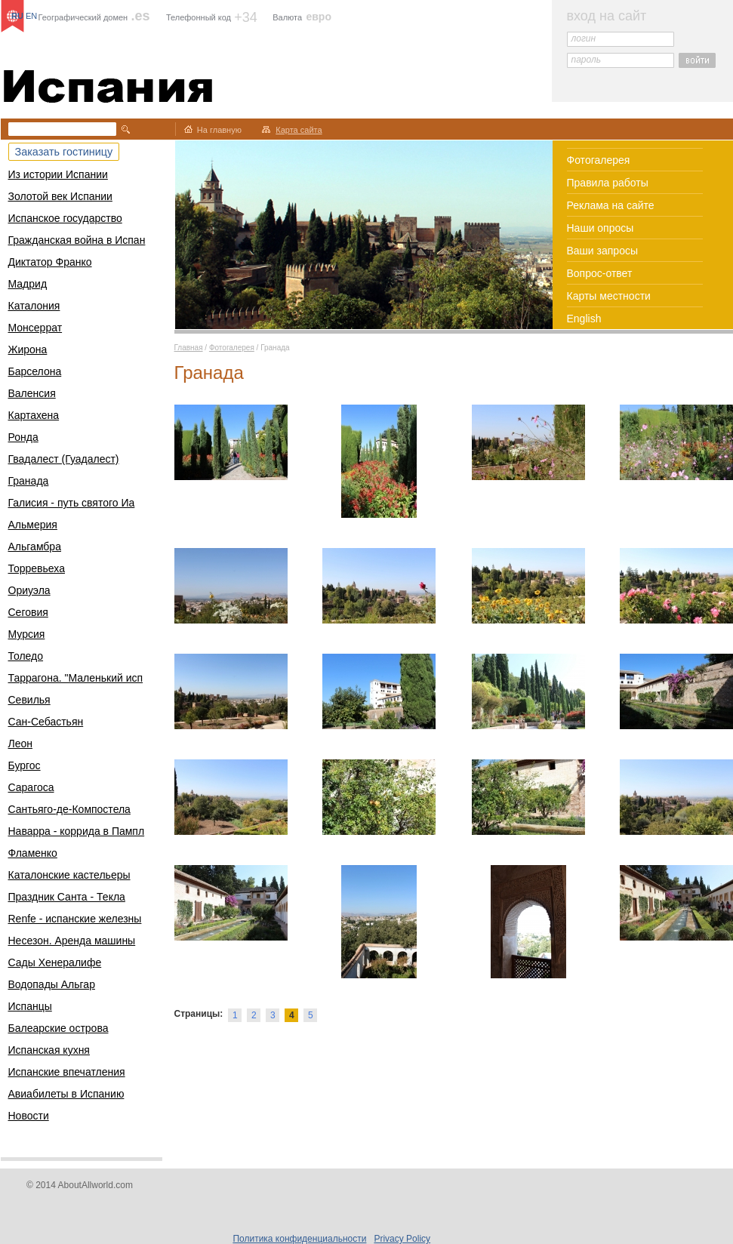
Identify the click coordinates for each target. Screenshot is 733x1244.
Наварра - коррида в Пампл (76, 831)
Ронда (23, 437)
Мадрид (28, 284)
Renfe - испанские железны (75, 919)
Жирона (28, 349)
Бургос (24, 765)
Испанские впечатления (66, 1072)
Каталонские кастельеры (69, 875)
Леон (20, 743)
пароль (586, 59)
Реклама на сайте (610, 205)
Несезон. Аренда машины (72, 941)
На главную (219, 129)
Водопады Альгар (51, 984)
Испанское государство (65, 218)
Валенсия (32, 393)
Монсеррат (35, 328)
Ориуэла (29, 590)
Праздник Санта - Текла (66, 897)
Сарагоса (31, 787)
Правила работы (607, 183)
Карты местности (609, 296)
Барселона (35, 371)
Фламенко (32, 853)
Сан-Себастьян (46, 722)
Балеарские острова (58, 1028)
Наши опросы (600, 228)
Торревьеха (36, 568)
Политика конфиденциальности (299, 1238)
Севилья (29, 700)
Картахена (34, 415)
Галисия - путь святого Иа (71, 503)
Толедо (26, 656)
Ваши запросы (603, 251)
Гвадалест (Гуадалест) (63, 459)
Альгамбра (34, 546)
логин (583, 38)
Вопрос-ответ (600, 273)
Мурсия (26, 634)
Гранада (28, 481)
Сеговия (28, 612)
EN (31, 15)
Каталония (34, 306)
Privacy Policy (402, 1238)
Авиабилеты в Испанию (66, 1094)
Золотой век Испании (60, 196)
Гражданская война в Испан (77, 240)
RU (17, 15)
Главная (188, 347)
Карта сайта (299, 129)
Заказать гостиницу (64, 152)
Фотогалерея (598, 160)
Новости (28, 1116)
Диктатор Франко (50, 262)
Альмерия (32, 525)
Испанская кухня (49, 1050)
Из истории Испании (58, 174)
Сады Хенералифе (55, 962)
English (584, 319)
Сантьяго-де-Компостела (69, 809)
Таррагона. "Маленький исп (75, 678)
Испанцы (30, 1006)
